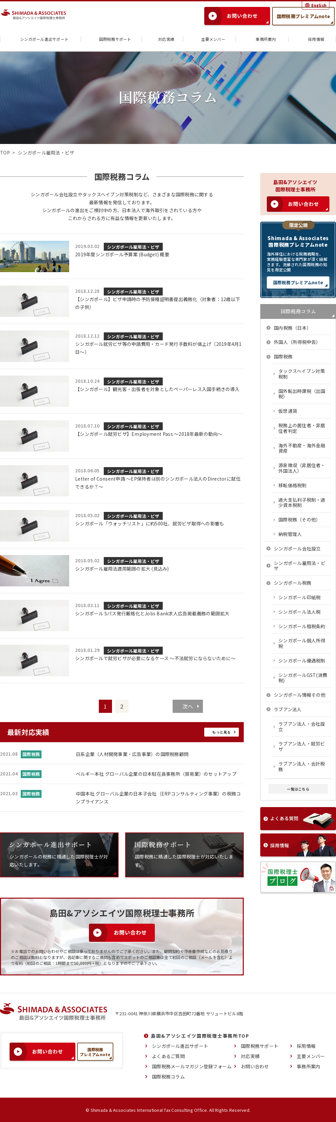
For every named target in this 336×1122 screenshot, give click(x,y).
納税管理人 (290, 534)
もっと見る (221, 732)
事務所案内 (261, 39)
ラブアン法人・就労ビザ (301, 746)
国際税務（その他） (299, 519)
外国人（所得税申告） (297, 342)
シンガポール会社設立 (297, 548)
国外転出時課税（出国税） (301, 394)
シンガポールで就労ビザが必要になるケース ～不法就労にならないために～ (155, 658)
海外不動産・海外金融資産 (301, 448)
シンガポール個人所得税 (301, 643)
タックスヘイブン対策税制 (301, 374)
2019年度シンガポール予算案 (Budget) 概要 (122, 254)
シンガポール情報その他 (299, 694)
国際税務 (283, 356)
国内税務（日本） (292, 327)
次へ (187, 706)
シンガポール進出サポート (40, 39)
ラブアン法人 (288, 709)
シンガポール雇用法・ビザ (133, 247)
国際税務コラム (168, 1076)
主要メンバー (209, 39)
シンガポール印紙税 (299, 597)
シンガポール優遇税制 (301, 660)
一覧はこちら (298, 789)
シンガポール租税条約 (301, 626)
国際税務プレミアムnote (303, 16)
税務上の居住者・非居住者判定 (301, 428)
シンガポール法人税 (299, 611)
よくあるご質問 (168, 1055)
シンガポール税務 (292, 582)
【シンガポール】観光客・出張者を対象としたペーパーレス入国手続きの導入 (157, 389)
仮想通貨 (287, 410)
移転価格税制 (292, 485)
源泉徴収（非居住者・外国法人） (301, 468)
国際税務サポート (111, 39)
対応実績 (162, 39)
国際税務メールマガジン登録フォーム (192, 1066)
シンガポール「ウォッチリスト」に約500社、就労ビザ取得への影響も (149, 523)
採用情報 (312, 39)
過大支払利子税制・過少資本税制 (301, 502)
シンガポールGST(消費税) (302, 678)
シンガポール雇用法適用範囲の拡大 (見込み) (122, 568)
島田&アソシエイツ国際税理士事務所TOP (200, 1035)
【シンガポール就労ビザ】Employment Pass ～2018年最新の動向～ (148, 434)
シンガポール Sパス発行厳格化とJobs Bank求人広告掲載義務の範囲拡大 (152, 613)
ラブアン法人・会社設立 (301, 726)
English (318, 5)
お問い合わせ (255, 1066)
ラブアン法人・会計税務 (301, 766)
